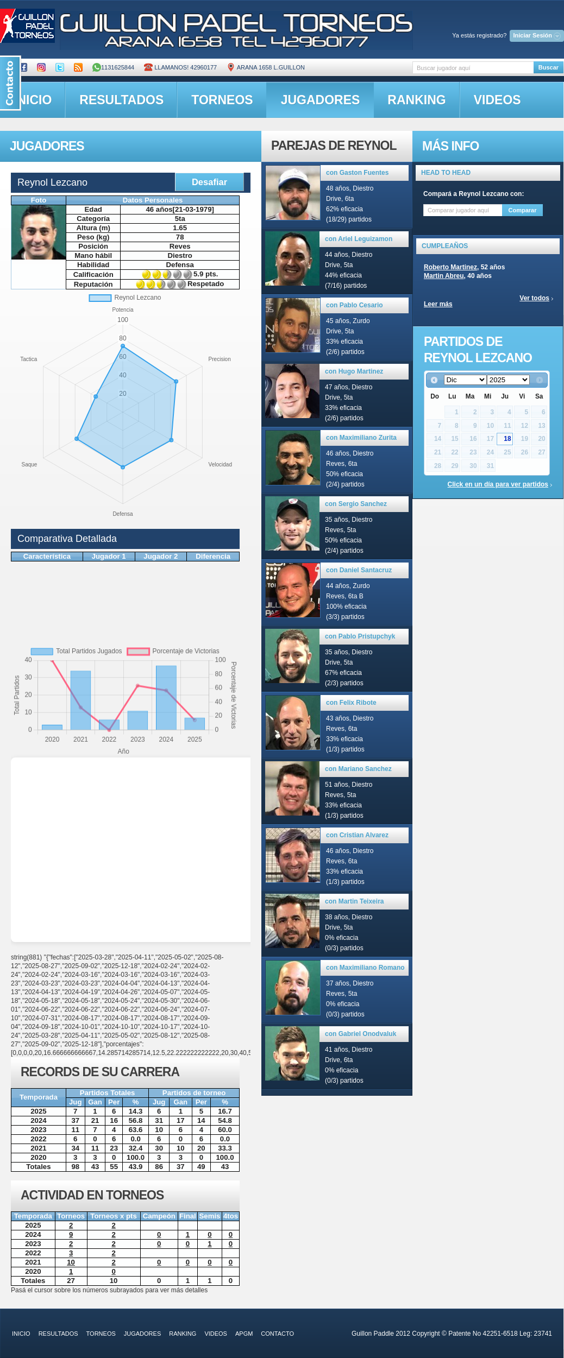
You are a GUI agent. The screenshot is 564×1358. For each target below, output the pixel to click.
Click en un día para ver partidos (498, 484)
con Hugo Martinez (354, 371)
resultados (121, 100)
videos (497, 100)
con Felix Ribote (351, 702)
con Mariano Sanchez (358, 769)
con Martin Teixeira (354, 901)
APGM (244, 1333)
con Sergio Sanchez (356, 504)
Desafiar (209, 182)
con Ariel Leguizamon (358, 239)
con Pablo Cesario (354, 305)
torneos (222, 100)
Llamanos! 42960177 (180, 67)
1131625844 (113, 67)
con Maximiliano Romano (365, 967)
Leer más (438, 304)
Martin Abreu (444, 276)
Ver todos (534, 298)
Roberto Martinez (450, 267)
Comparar (523, 210)
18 (507, 439)
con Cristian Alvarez (357, 835)
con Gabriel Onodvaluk (360, 1034)
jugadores (320, 100)
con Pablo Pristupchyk (360, 636)
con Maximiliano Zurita (361, 437)
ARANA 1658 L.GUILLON (266, 67)
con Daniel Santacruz (359, 570)
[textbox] (473, 67)
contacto (277, 1333)
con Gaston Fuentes (357, 172)
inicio (21, 1333)
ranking (416, 100)
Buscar (548, 67)
